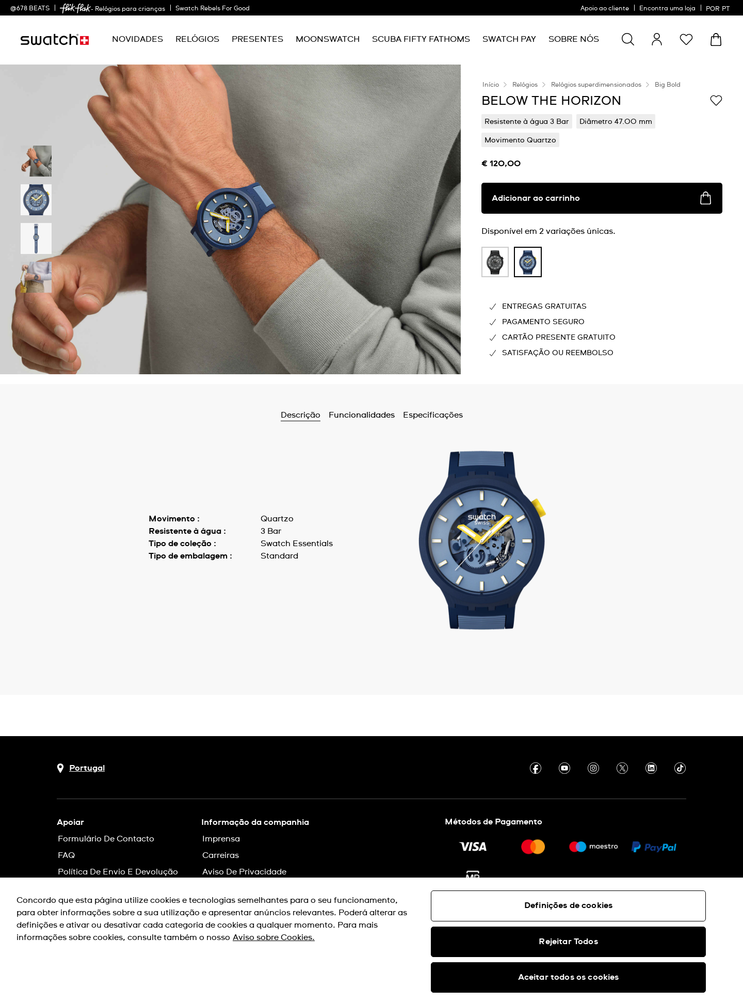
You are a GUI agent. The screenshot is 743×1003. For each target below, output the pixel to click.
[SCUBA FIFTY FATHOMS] (421, 39)
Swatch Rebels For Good (212, 9)
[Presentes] (257, 39)
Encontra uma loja (667, 9)
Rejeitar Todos (568, 941)
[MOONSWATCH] (328, 39)
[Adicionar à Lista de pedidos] (716, 100)
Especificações (433, 415)
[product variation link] (495, 262)
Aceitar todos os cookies (568, 977)
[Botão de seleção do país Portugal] (81, 768)
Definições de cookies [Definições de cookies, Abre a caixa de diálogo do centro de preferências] (568, 905)
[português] (719, 7)
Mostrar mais (175, 579)
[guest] (657, 39)
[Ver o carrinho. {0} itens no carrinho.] (715, 39)
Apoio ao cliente (604, 9)
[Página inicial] (55, 39)
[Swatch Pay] (509, 39)
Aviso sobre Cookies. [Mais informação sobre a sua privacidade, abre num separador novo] (274, 937)
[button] (686, 39)
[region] (371, 940)
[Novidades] (137, 39)
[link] (75, 8)
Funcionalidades (362, 415)
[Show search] (628, 39)
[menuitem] (137, 39)
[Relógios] (197, 39)
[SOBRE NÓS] (573, 39)
